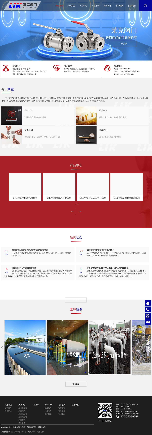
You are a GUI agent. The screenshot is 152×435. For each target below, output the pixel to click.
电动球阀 (40, 432)
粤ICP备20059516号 (131, 413)
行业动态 (48, 411)
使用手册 (61, 414)
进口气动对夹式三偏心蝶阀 (93, 198)
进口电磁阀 (22, 408)
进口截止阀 (22, 414)
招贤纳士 (8, 411)
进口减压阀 (22, 417)
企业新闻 (48, 408)
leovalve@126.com (127, 409)
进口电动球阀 (30, 432)
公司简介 (8, 408)
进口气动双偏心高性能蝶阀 (127, 198)
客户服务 (120, 6)
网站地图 (42, 427)
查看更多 (21, 423)
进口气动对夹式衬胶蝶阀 (59, 198)
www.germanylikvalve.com (129, 411)
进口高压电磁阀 (17, 432)
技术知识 (48, 414)
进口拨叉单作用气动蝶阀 (25, 198)
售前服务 (61, 408)
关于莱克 (71, 6)
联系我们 (132, 6)
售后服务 (61, 411)
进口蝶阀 (21, 420)
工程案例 (95, 6)
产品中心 (83, 6)
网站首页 (59, 6)
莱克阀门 (98, 37)
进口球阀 (21, 411)
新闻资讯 (107, 6)
